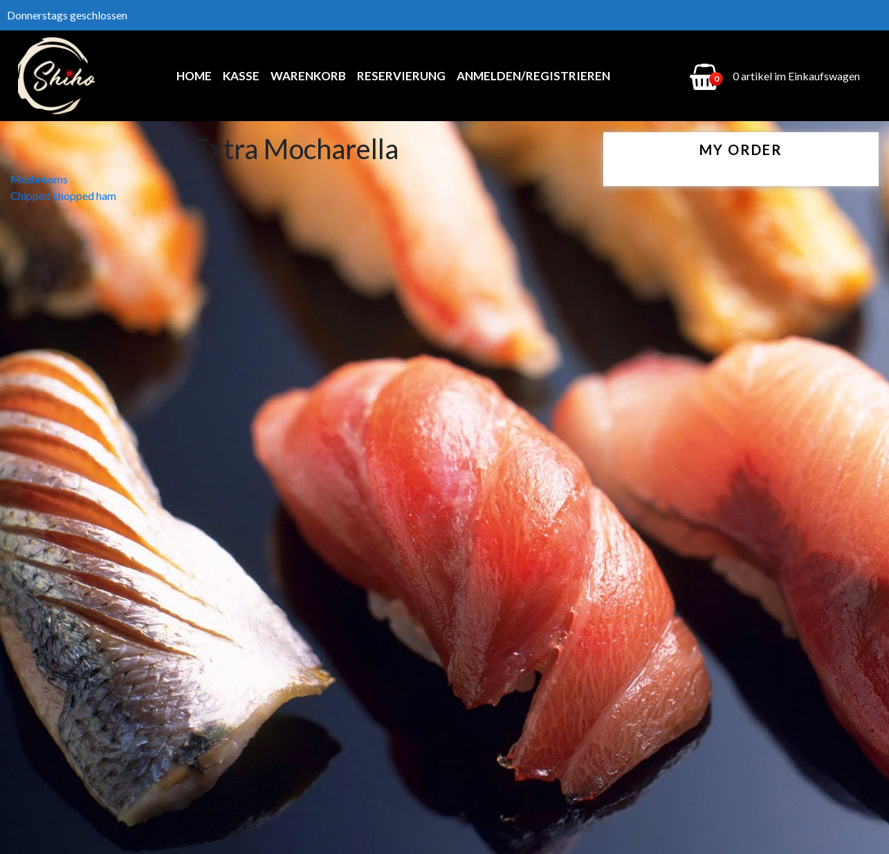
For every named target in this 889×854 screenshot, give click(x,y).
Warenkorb (308, 76)
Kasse (241, 76)
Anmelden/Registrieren (533, 76)
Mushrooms (39, 178)
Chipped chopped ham (63, 195)
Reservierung (401, 76)
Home (194, 76)
